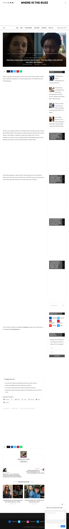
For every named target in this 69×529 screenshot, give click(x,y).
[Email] (12, 2)
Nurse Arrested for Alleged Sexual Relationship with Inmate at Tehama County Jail (21, 383)
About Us (51, 27)
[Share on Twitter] (14, 71)
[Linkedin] (8, 2)
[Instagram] (6, 2)
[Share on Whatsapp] (21, 71)
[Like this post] (8, 71)
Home (17, 27)
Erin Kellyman (15, 408)
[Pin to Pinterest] (18, 71)
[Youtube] (10, 2)
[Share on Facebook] (12, 71)
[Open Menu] (4, 28)
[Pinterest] (61, 322)
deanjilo (26, 327)
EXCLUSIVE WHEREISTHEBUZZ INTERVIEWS (22, 53)
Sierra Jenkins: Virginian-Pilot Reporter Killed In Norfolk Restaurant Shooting (20, 387)
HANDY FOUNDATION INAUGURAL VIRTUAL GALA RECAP (18, 385)
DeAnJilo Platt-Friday (28, 64)
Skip (59, 526)
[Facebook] (3, 2)
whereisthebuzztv (15, 329)
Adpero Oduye (6, 408)
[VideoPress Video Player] (57, 155)
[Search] (65, 2)
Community (44, 27)
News (21, 27)
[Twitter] (5, 2)
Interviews (36, 27)
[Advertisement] (34, 15)
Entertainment (28, 27)
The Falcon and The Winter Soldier (27, 408)
